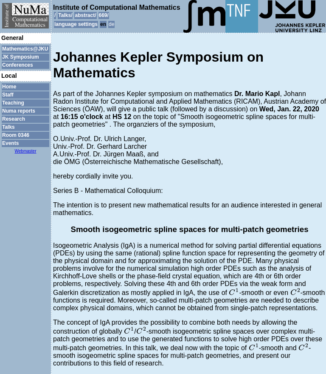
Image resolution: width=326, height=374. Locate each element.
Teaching (13, 103)
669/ (104, 15)
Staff (8, 95)
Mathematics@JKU (25, 49)
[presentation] (234, 292)
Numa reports (18, 111)
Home (9, 87)
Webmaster (26, 151)
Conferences (17, 65)
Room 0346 (15, 135)
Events (10, 143)
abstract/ (85, 15)
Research (13, 119)
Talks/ (65, 15)
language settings (76, 24)
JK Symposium (20, 57)
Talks (8, 127)
